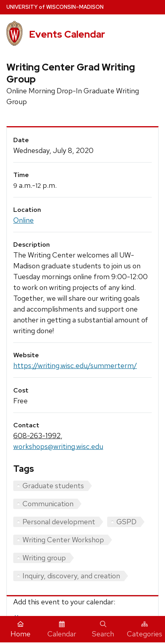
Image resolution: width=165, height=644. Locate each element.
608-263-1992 (37, 435)
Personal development (58, 521)
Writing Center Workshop (63, 539)
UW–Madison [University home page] (55, 7)
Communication (47, 503)
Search (103, 629)
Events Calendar (67, 34)
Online (23, 220)
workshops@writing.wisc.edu (58, 446)
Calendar (61, 629)
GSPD (126, 521)
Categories (144, 629)
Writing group (44, 557)
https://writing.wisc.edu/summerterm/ (75, 365)
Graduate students (53, 485)
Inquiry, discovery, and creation (71, 575)
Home (20, 629)
